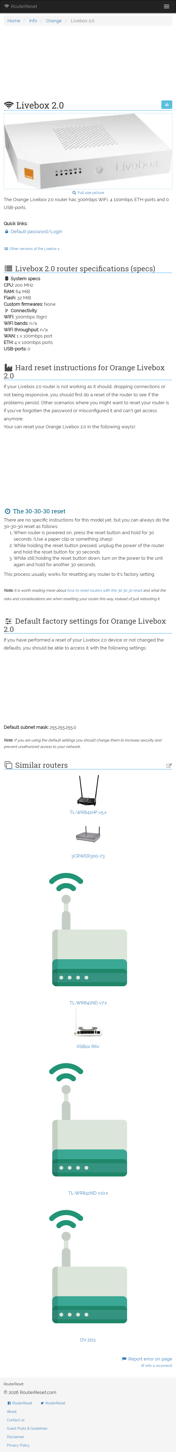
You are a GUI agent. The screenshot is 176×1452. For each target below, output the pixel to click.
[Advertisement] (88, 65)
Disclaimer (15, 1437)
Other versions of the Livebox (32, 249)
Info (33, 20)
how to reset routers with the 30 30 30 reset (104, 590)
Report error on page (146, 1362)
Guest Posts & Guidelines (27, 1428)
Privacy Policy (18, 1445)
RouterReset (20, 6)
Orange (54, 20)
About (12, 1412)
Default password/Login (33, 231)
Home (13, 20)
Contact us (16, 1420)
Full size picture (88, 192)
